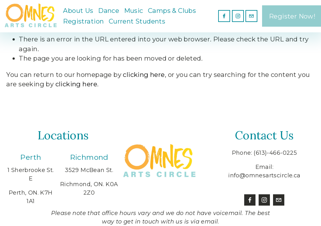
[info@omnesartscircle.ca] (251, 17)
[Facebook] (223, 17)
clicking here (144, 74)
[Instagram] (237, 17)
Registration (85, 22)
